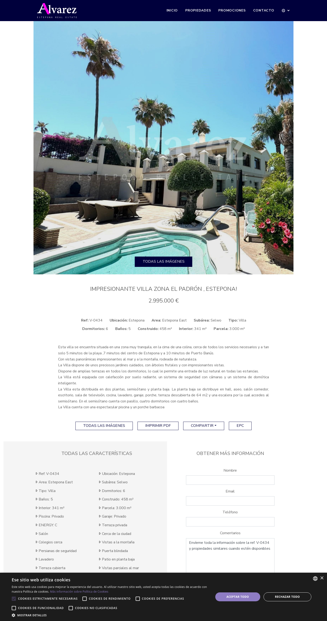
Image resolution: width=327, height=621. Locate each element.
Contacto (263, 10)
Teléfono (230, 512)
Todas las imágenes (164, 261)
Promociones (231, 10)
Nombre (230, 470)
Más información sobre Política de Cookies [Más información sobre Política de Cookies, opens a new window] (79, 592)
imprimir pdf (158, 425)
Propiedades (198, 10)
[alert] (163, 597)
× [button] (321, 578)
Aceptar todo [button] (238, 597)
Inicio (172, 10)
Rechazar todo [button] (287, 597)
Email (230, 491)
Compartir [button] (202, 425)
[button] (286, 10)
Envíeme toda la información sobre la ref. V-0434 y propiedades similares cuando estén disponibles (230, 558)
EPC (240, 425)
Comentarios (230, 533)
